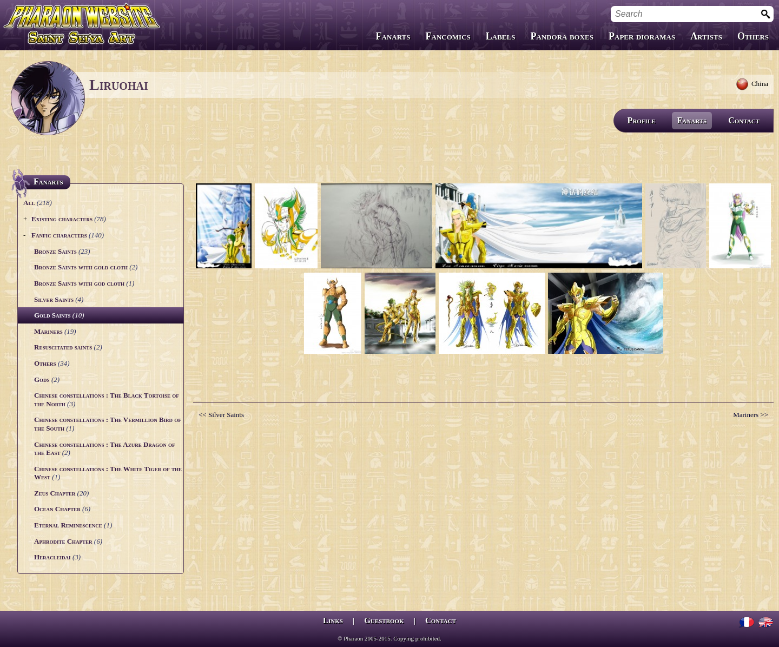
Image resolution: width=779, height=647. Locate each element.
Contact (744, 120)
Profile (642, 120)
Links (333, 620)
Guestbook (384, 620)
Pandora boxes (561, 36)
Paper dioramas (642, 36)
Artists (706, 36)
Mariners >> (750, 414)
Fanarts (393, 36)
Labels (501, 36)
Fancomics (448, 36)
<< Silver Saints (221, 414)
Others (753, 36)
